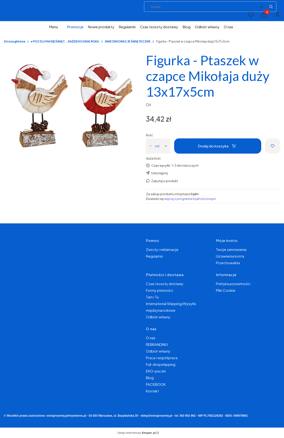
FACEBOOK (156, 384)
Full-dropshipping (160, 364)
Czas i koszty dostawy (164, 283)
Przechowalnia (228, 262)
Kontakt (152, 391)
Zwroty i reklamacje (162, 249)
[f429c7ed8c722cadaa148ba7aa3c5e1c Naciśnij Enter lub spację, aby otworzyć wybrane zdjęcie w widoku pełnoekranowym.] (71, 106)
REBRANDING (157, 344)
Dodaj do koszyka (217, 146)
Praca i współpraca (161, 357)
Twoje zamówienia (231, 249)
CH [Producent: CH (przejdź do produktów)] (148, 105)
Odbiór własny (158, 317)
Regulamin (154, 256)
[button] (271, 7)
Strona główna (14, 41)
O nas (150, 337)
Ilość (149, 135)
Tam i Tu (152, 297)
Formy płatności (159, 290)
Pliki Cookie (225, 290)
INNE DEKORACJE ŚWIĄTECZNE (127, 41)
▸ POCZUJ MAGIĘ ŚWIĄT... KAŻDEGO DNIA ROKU (65, 41)
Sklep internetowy (136, 432)
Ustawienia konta (230, 256)
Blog (150, 377)
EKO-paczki (156, 371)
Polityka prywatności (233, 283)
